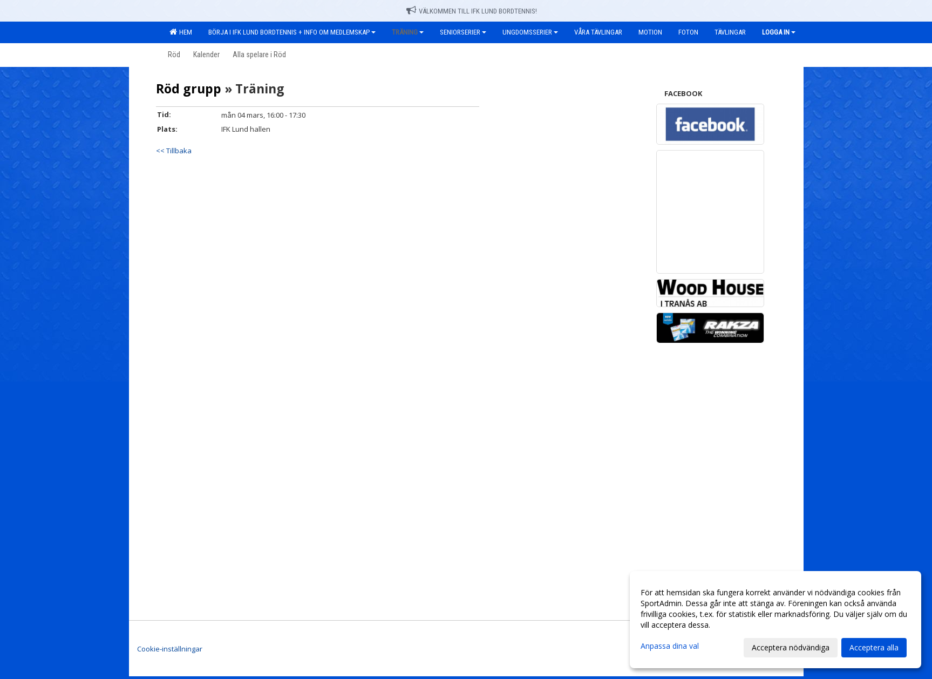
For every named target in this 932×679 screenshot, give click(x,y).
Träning (408, 32)
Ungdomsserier (530, 32)
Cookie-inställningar (169, 649)
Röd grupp (188, 88)
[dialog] (775, 619)
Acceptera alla (874, 647)
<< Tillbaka (174, 150)
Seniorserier (463, 32)
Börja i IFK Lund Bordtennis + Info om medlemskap (292, 32)
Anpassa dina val (670, 646)
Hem (180, 32)
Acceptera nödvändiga (790, 647)
